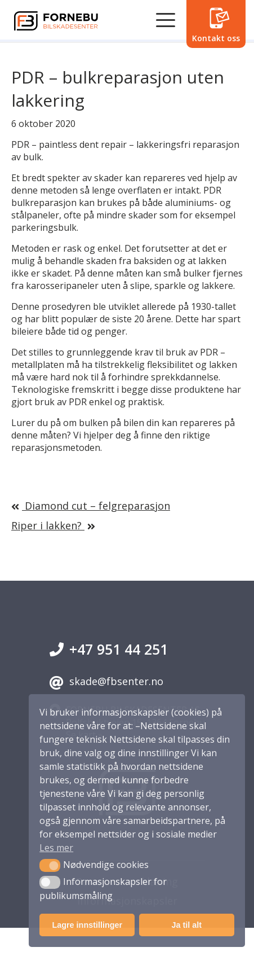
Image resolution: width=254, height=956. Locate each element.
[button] (49, 865)
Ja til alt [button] (186, 924)
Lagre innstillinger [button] (87, 924)
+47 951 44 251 (109, 649)
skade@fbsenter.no (106, 682)
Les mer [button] (56, 847)
